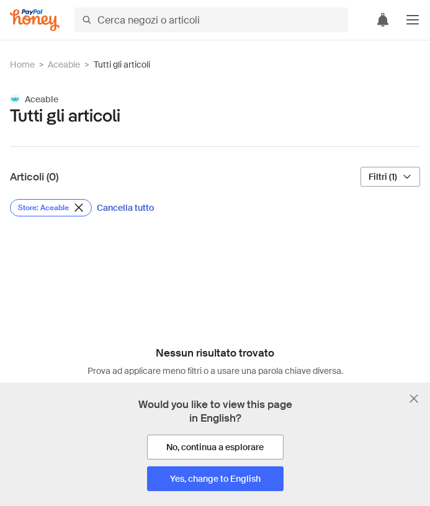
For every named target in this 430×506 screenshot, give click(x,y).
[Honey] (35, 20)
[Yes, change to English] (215, 478)
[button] (412, 20)
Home (22, 64)
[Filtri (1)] (390, 177)
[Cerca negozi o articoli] (211, 19)
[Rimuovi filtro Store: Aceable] (51, 207)
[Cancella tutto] (125, 208)
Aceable (64, 64)
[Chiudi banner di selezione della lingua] (414, 398)
